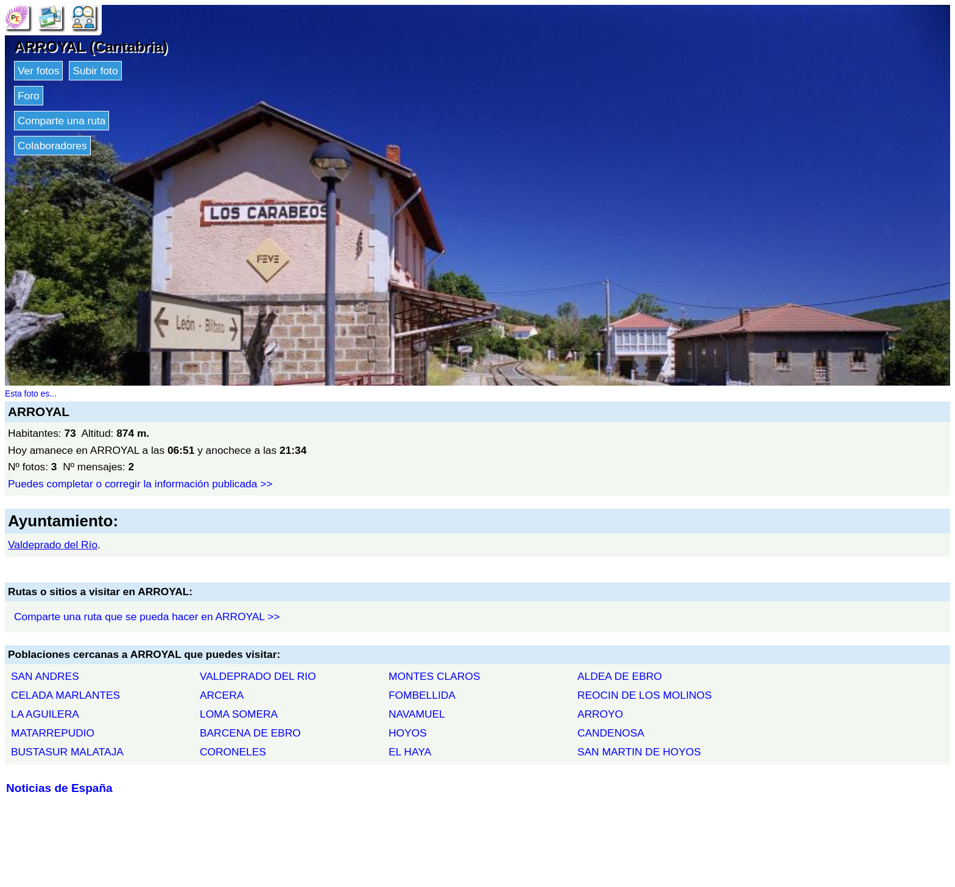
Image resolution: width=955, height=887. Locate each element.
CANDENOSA (610, 733)
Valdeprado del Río (52, 545)
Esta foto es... (31, 393)
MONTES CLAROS (434, 676)
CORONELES (233, 752)
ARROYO (600, 714)
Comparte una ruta (61, 121)
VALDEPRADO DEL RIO (258, 676)
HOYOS (408, 733)
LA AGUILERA (45, 714)
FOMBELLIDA (422, 695)
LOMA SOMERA (239, 714)
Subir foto (95, 71)
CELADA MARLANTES (65, 695)
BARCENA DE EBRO (250, 733)
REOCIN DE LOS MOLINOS (644, 695)
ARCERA (222, 695)
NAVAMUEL (417, 714)
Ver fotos (38, 71)
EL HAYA (410, 752)
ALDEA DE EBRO (619, 676)
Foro (29, 96)
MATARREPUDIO (52, 733)
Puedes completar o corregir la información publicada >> (140, 484)
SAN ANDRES (45, 676)
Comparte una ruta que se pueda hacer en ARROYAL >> (147, 616)
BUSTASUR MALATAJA (67, 752)
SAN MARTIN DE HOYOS (639, 752)
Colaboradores (52, 146)
